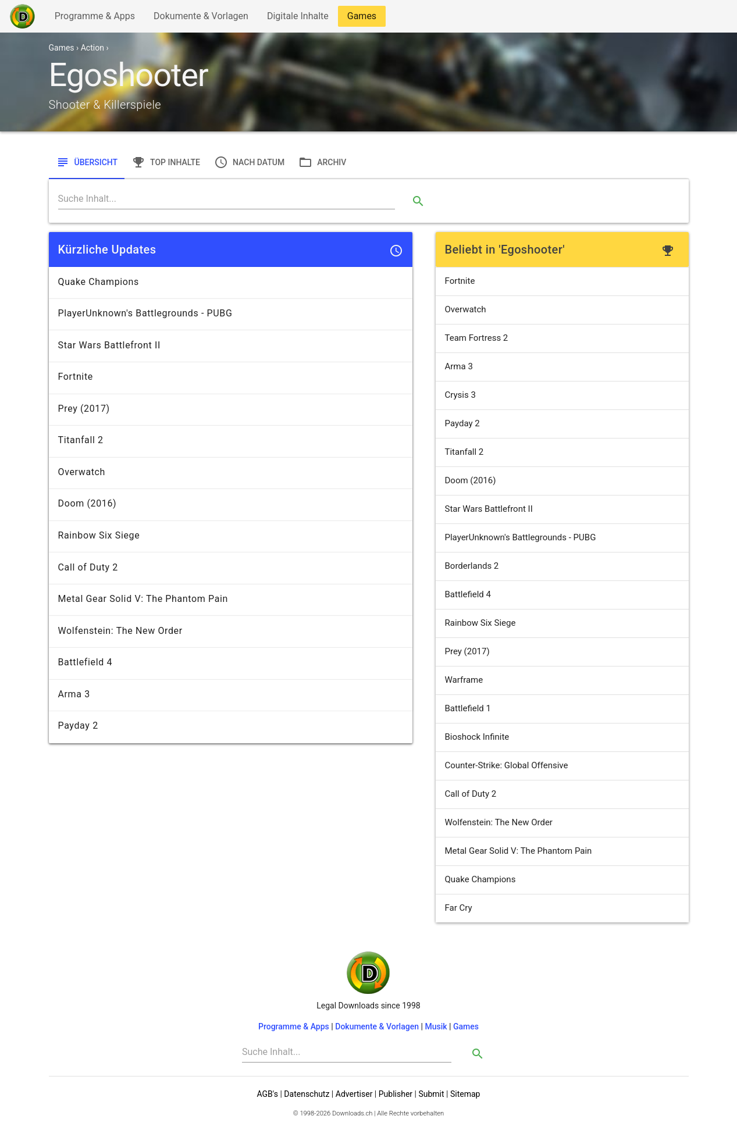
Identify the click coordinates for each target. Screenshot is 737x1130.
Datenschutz (306, 1094)
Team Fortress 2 (476, 338)
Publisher (395, 1094)
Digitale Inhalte (297, 18)
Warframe (464, 680)
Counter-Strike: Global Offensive (506, 765)
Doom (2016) (470, 480)
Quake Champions (480, 879)
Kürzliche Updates (107, 249)
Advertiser (354, 1094)
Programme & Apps (94, 18)
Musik (436, 1026)
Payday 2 (462, 423)
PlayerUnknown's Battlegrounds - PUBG (520, 537)
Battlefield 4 (468, 594)
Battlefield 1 (468, 708)
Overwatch (465, 309)
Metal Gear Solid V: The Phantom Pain (518, 851)
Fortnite (460, 281)
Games (365, 18)
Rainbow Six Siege (480, 623)
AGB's (267, 1094)
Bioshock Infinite (477, 737)
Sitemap (465, 1094)
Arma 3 (459, 366)
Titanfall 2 (464, 452)
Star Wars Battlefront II (489, 509)
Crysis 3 (460, 395)
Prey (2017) (467, 651)
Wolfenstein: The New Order (499, 822)
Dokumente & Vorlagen (200, 18)
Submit (431, 1094)
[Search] (227, 198)
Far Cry (458, 908)
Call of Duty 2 (471, 794)
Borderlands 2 (472, 566)
